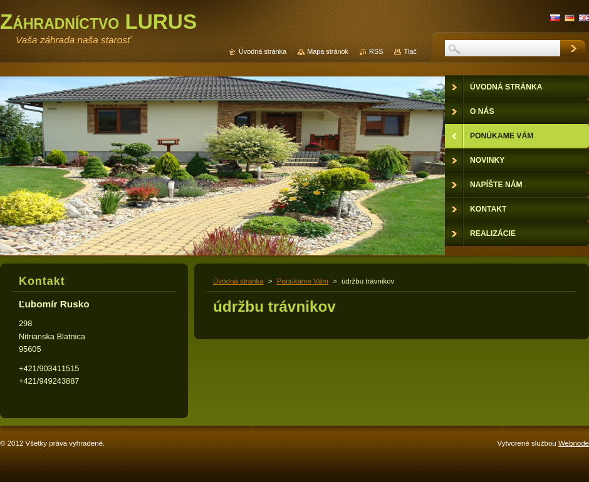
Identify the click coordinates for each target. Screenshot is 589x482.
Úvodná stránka (238, 281)
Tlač (410, 51)
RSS (376, 51)
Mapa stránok (327, 51)
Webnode (573, 443)
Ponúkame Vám (302, 281)
